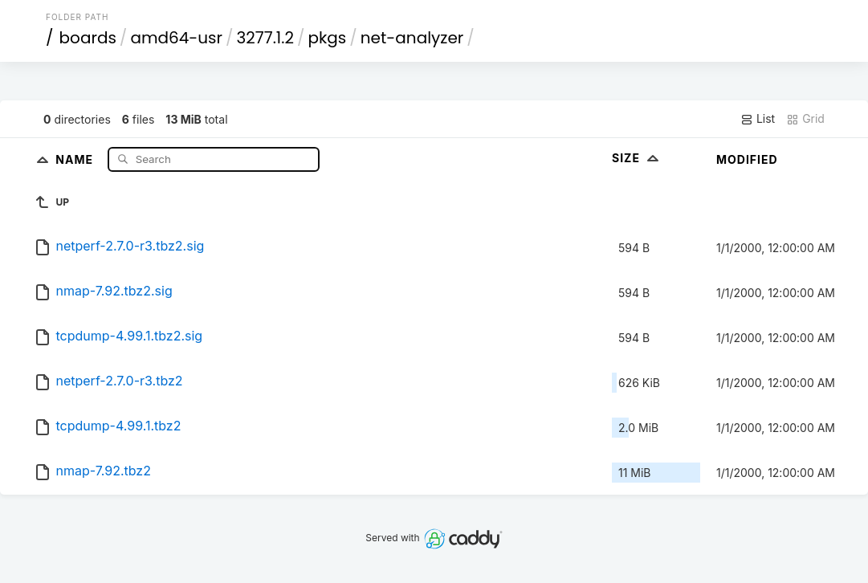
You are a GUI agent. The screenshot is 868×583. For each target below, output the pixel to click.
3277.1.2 (265, 37)
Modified (747, 159)
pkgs (327, 37)
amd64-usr (176, 37)
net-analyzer (412, 37)
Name (75, 158)
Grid (805, 119)
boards (87, 37)
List (757, 119)
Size (637, 158)
